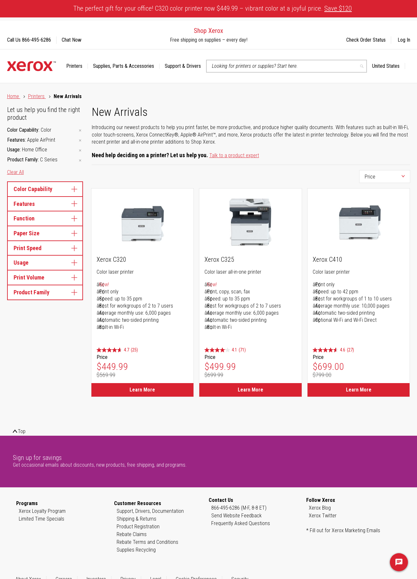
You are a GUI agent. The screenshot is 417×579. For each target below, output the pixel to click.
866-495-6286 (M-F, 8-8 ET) (238, 508)
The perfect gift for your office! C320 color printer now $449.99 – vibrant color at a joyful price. (212, 8)
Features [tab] (45, 203)
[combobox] (286, 66)
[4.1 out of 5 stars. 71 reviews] (225, 350)
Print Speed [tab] (45, 248)
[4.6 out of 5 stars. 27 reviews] (333, 350)
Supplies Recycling (136, 550)
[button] (388, 66)
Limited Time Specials (41, 519)
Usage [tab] (45, 262)
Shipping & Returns (136, 519)
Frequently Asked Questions (240, 523)
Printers (37, 96)
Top (22, 431)
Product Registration (138, 526)
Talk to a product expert (234, 155)
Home (13, 96)
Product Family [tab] (45, 292)
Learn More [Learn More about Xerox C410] (358, 390)
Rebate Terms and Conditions (147, 542)
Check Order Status (366, 40)
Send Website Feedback (236, 516)
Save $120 (338, 8)
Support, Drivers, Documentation (150, 511)
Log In (404, 40)
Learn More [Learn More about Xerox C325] (250, 390)
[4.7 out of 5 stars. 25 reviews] (117, 350)
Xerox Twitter (323, 516)
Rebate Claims (132, 534)
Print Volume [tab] (45, 277)
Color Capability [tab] (45, 189)
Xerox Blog (320, 508)
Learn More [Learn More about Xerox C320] (142, 390)
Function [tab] (45, 218)
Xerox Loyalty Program (42, 511)
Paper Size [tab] (45, 233)
